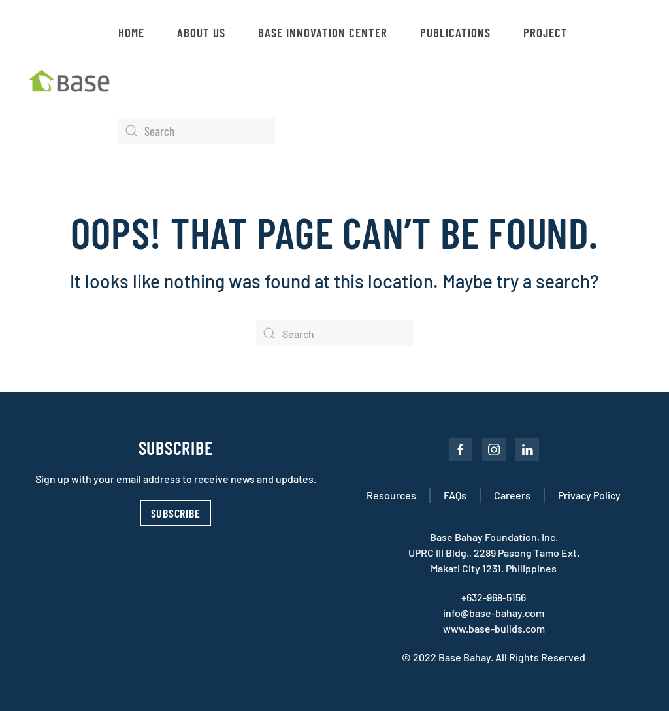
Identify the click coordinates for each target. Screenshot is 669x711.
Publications (455, 32)
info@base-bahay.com (493, 612)
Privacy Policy (589, 495)
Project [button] (545, 32)
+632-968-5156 (493, 597)
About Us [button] (201, 32)
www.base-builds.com (494, 628)
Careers (512, 495)
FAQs (455, 495)
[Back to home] (72, 81)
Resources (391, 495)
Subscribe (176, 513)
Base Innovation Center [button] (322, 32)
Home (131, 32)
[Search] (196, 131)
